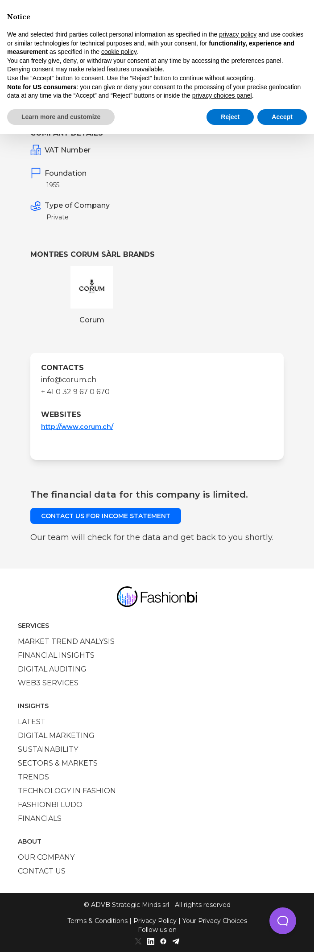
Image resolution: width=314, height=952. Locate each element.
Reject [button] (230, 116)
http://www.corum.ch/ (77, 427)
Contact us (42, 871)
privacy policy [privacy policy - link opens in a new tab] (237, 34)
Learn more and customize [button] (60, 116)
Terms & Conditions (97, 921)
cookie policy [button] (118, 51)
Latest (31, 721)
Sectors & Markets (58, 763)
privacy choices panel (222, 95)
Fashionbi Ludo (50, 804)
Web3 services (48, 683)
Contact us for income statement (105, 516)
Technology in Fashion (67, 791)
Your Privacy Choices (214, 921)
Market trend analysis (66, 641)
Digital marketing (56, 735)
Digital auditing (52, 669)
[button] (282, 920)
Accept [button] (282, 116)
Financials (40, 818)
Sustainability (48, 749)
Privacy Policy (155, 921)
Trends (33, 777)
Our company (46, 857)
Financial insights (56, 655)
